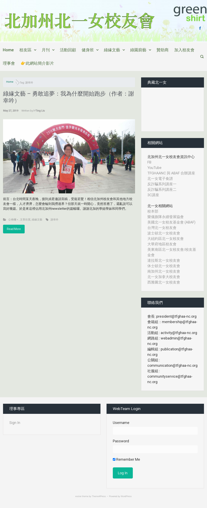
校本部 (152, 211)
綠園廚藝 (138, 49)
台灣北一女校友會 (161, 228)
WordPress (126, 496)
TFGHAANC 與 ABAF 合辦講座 (171, 173)
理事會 (9, 63)
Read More (14, 229)
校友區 (25, 49)
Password (121, 441)
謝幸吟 (54, 219)
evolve (78, 496)
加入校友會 (184, 49)
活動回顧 (68, 49)
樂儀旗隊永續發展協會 (165, 217)
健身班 (88, 49)
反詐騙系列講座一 (161, 184)
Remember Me (126, 459)
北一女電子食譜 (160, 178)
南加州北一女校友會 (163, 271)
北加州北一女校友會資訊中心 (171, 157)
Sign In (14, 423)
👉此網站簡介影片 (37, 63)
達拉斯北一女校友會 (163, 260)
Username (121, 423)
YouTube (154, 167)
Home (8, 49)
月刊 (46, 49)
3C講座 (153, 195)
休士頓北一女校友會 (163, 266)
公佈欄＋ (13, 219)
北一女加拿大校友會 (163, 277)
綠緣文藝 (112, 49)
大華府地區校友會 (161, 244)
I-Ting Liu (39, 110)
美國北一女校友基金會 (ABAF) (171, 222)
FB (149, 162)
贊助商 (162, 49)
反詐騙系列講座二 (161, 189)
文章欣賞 (25, 219)
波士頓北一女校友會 (163, 233)
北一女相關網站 (160, 206)
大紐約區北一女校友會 (165, 238)
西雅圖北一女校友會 (163, 282)
